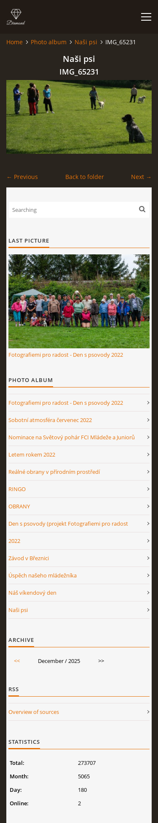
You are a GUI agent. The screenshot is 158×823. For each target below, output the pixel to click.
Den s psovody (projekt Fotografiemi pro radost (68, 523)
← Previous (22, 177)
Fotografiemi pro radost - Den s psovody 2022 (65, 354)
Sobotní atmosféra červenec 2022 (50, 420)
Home (14, 42)
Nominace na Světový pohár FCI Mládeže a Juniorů (71, 437)
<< (17, 661)
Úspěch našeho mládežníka (42, 575)
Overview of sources (33, 712)
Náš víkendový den (32, 592)
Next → (141, 177)
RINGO (17, 489)
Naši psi (86, 42)
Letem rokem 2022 (31, 454)
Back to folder (84, 177)
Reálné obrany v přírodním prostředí (54, 472)
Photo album (49, 42)
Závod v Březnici (28, 558)
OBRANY (19, 506)
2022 (14, 541)
